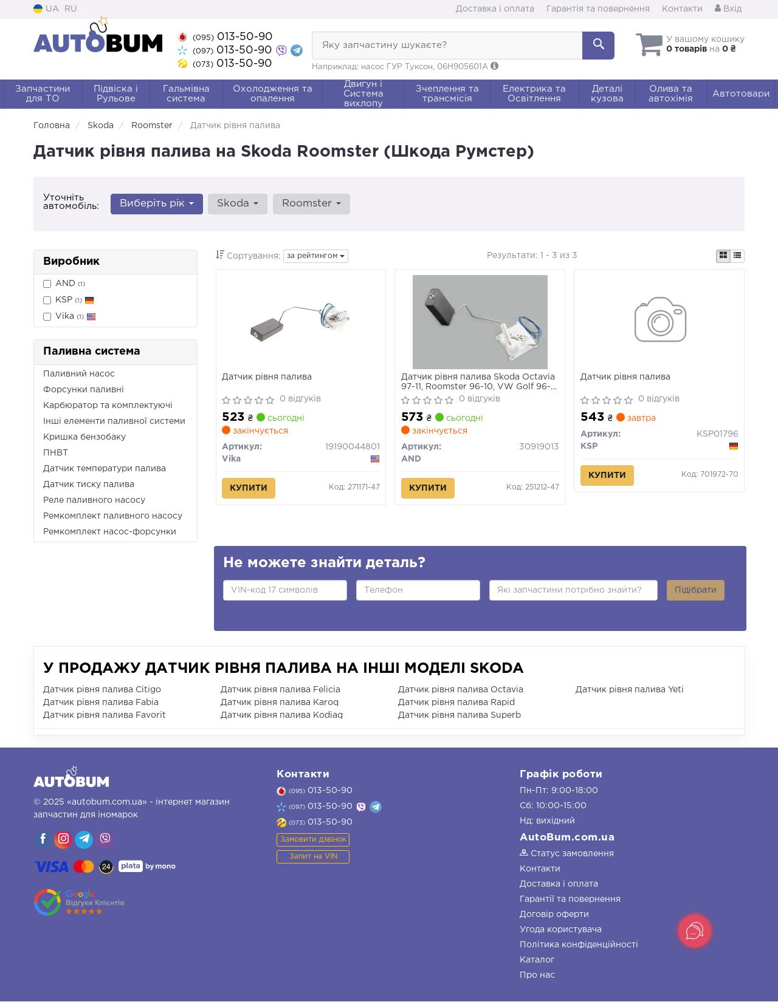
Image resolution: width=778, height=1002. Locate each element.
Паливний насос (79, 374)
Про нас (537, 976)
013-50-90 (225, 37)
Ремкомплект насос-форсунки (109, 532)
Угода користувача (561, 930)
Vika (69, 317)
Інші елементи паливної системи (114, 421)
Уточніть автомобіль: (71, 202)
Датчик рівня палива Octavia (460, 690)
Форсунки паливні (83, 390)
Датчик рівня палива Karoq (280, 703)
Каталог (537, 960)
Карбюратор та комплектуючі (108, 405)
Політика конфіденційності (579, 945)
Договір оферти (554, 915)
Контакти (682, 9)
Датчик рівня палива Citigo (102, 690)
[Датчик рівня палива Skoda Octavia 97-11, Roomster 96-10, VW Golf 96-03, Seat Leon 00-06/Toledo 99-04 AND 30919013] (480, 322)
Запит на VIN (313, 856)
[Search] (598, 46)
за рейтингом (316, 256)
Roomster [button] (310, 203)
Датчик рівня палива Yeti (630, 690)
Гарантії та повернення (570, 900)
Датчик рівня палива (267, 377)
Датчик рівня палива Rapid (456, 703)
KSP (68, 300)
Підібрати (696, 591)
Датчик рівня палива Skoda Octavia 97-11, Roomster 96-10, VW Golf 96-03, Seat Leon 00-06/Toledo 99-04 (478, 383)
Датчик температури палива (104, 468)
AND (64, 284)
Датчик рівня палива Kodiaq (282, 716)
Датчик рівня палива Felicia (280, 690)
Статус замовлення (567, 854)
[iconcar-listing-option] (737, 256)
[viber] (42, 840)
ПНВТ (55, 453)
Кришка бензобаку (84, 437)
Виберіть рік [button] (157, 203)
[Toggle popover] (694, 931)
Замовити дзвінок (313, 839)
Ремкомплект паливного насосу (112, 516)
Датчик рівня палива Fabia (101, 703)
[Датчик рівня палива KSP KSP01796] (659, 322)
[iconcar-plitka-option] (723, 256)
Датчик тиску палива (88, 484)
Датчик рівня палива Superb (459, 716)
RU (70, 9)
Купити (249, 488)
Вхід (728, 9)
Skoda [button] (237, 203)
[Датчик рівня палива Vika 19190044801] (300, 322)
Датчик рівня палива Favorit (104, 716)
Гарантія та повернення (598, 9)
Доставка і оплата (495, 9)
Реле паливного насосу (94, 500)
